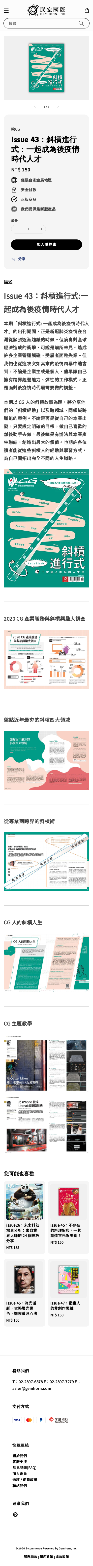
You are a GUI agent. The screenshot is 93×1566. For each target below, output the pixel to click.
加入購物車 (47, 244)
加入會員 (19, 1473)
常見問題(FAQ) (24, 1467)
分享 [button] (18, 258)
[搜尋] (81, 23)
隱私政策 (46, 1556)
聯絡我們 (19, 1485)
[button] (6, 10)
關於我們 (19, 1455)
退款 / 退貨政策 (24, 1479)
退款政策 (62, 1556)
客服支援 (19, 1461)
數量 (14, 220)
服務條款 (30, 1556)
